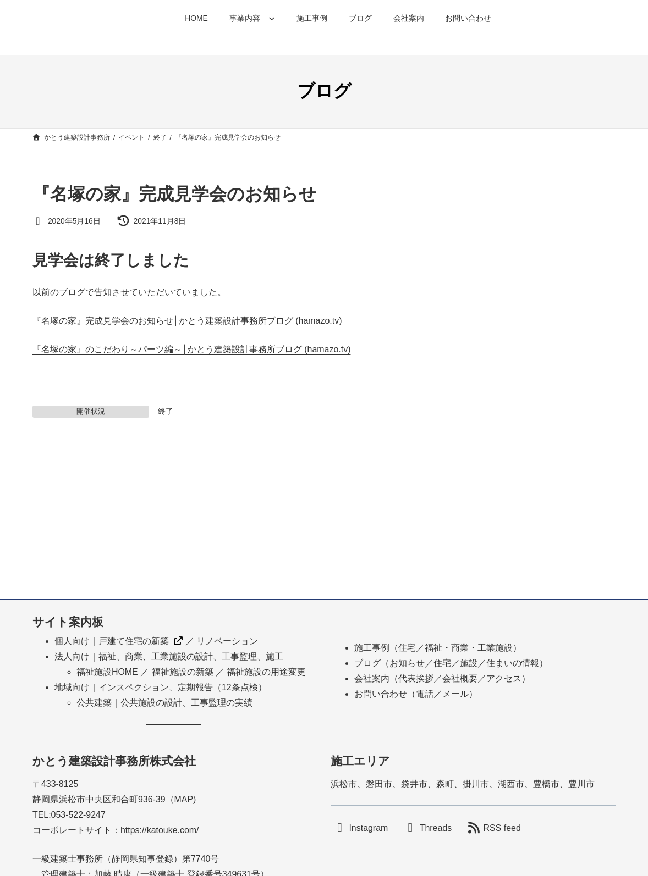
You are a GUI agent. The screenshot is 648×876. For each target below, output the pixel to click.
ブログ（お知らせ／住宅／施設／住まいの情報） (451, 663)
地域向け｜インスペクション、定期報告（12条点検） (160, 687)
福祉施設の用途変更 (266, 672)
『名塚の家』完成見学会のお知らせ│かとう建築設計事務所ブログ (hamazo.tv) (187, 320)
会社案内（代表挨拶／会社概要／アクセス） (442, 678)
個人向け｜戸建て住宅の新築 (111, 641)
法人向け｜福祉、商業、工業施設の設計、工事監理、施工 (168, 656)
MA (181, 799)
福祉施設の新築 (182, 672)
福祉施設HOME (107, 672)
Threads (436, 828)
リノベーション (227, 641)
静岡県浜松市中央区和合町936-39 (99, 799)
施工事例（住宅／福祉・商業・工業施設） (437, 647)
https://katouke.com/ (159, 830)
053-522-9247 (78, 814)
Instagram (368, 828)
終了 (165, 411)
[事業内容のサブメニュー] (271, 18)
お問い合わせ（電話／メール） (415, 693)
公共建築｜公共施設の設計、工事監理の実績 (164, 702)
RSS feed (502, 828)
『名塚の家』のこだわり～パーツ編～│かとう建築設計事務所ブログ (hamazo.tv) (191, 349)
